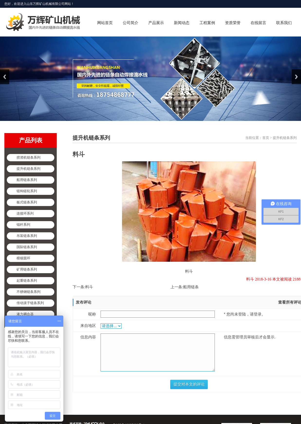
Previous (4, 76)
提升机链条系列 (28, 169)
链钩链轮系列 (27, 191)
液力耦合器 (25, 314)
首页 (265, 138)
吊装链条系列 (27, 236)
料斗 (89, 287)
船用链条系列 (27, 180)
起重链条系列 (27, 280)
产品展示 (156, 23)
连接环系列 (25, 213)
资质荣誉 (233, 23)
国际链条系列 (27, 247)
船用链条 (191, 287)
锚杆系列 (23, 224)
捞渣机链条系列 (28, 157)
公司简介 (130, 23)
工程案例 (207, 23)
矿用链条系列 (27, 269)
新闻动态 (181, 23)
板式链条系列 (27, 202)
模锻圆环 (23, 258)
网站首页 (105, 23)
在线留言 (258, 23)
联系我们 (284, 23)
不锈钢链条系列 (28, 292)
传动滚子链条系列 (30, 303)
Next (296, 76)
